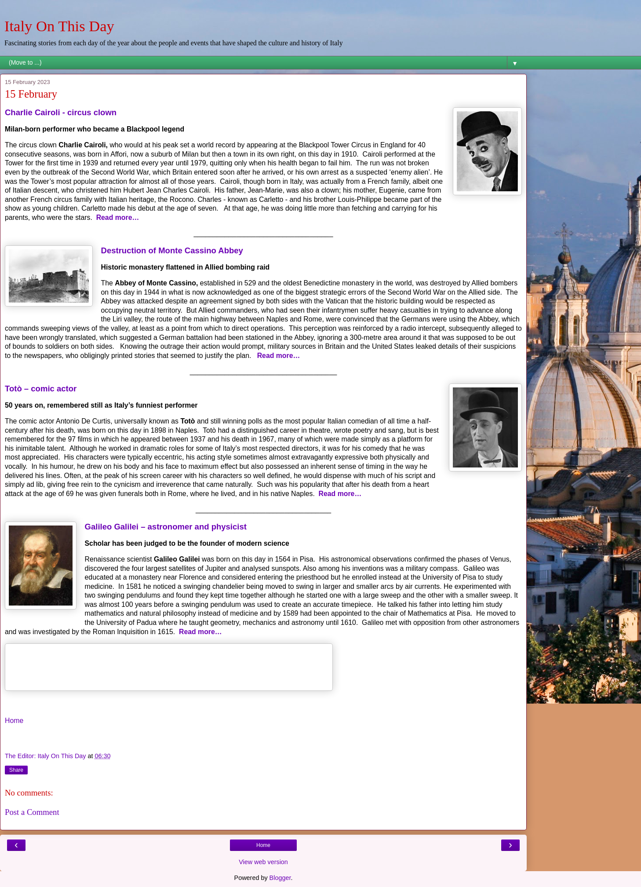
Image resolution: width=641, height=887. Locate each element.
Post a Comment (32, 812)
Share (16, 770)
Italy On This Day (59, 26)
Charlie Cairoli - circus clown (61, 112)
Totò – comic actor (40, 388)
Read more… (117, 217)
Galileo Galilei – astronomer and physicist (166, 526)
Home (14, 720)
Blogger (280, 877)
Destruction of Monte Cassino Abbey (172, 250)
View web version (263, 861)
